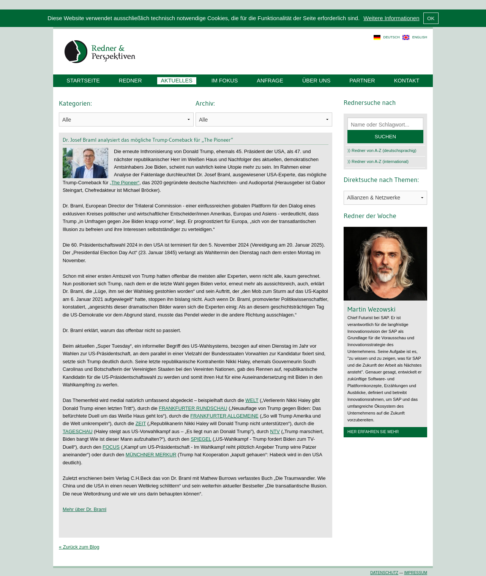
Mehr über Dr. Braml (84, 509)
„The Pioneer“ (124, 182)
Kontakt (407, 81)
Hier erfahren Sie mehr (373, 432)
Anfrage (270, 81)
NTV (275, 431)
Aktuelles (177, 81)
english (419, 37)
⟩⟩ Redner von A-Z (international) (378, 161)
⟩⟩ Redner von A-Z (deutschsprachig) (382, 150)
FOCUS (111, 447)
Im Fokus (224, 81)
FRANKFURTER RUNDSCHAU (193, 408)
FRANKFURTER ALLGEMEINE (224, 416)
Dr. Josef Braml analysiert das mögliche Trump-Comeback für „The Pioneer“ (148, 139)
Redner (130, 81)
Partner (362, 81)
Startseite (82, 81)
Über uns (316, 81)
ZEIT (141, 423)
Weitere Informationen (391, 18)
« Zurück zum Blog (79, 547)
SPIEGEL (201, 439)
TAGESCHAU (78, 431)
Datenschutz (384, 573)
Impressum (415, 573)
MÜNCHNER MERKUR (151, 454)
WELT (251, 400)
